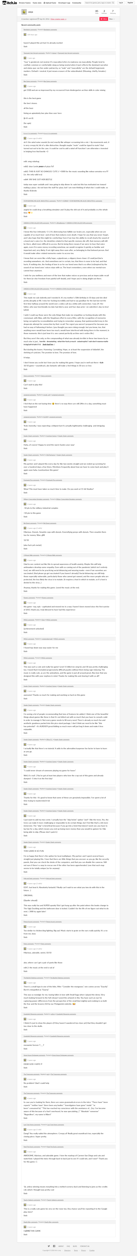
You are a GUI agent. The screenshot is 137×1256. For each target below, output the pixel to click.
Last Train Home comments (32, 1124)
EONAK (65, 201)
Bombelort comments (30, 29)
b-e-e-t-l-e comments (30, 133)
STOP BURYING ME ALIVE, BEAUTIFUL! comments (40, 201)
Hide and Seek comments (31, 878)
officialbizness (61, 223)
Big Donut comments (30, 523)
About (61, 1246)
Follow (104, 19)
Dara (43, 620)
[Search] (113, 2)
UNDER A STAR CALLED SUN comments (36, 223)
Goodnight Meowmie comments (33, 1014)
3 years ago (31, 381)
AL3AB (45, 417)
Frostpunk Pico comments (31, 480)
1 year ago (31, 58)
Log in (121, 3)
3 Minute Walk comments (31, 555)
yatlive (53, 1014)
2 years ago (31, 86)
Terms (76, 1250)
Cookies (92, 1250)
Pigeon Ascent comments (31, 922)
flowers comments (29, 598)
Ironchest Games (51, 436)
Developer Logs (64, 3)
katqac (54, 53)
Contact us (84, 1246)
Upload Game (50, 3)
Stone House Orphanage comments (34, 1055)
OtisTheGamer (50, 455)
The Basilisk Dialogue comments (33, 978)
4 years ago (31, 400)
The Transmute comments (32, 1074)
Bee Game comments (30, 81)
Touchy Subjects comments (32, 1200)
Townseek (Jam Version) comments (34, 53)
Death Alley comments (31, 1222)
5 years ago (31, 927)
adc (48, 1074)
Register (130, 3)
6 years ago (31, 1079)
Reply (25, 46)
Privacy (83, 1250)
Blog (75, 1246)
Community (76, 3)
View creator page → (58, 19)
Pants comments (29, 944)
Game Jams (37, 3)
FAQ (68, 1246)
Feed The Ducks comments (32, 1147)
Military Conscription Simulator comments (36, 499)
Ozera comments (29, 376)
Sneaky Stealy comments (31, 436)
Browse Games (25, 3)
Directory (67, 1250)
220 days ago (32, 35)
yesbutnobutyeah (47, 639)
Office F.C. (49, 739)
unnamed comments (30, 395)
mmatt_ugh (46, 395)
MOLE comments (29, 620)
